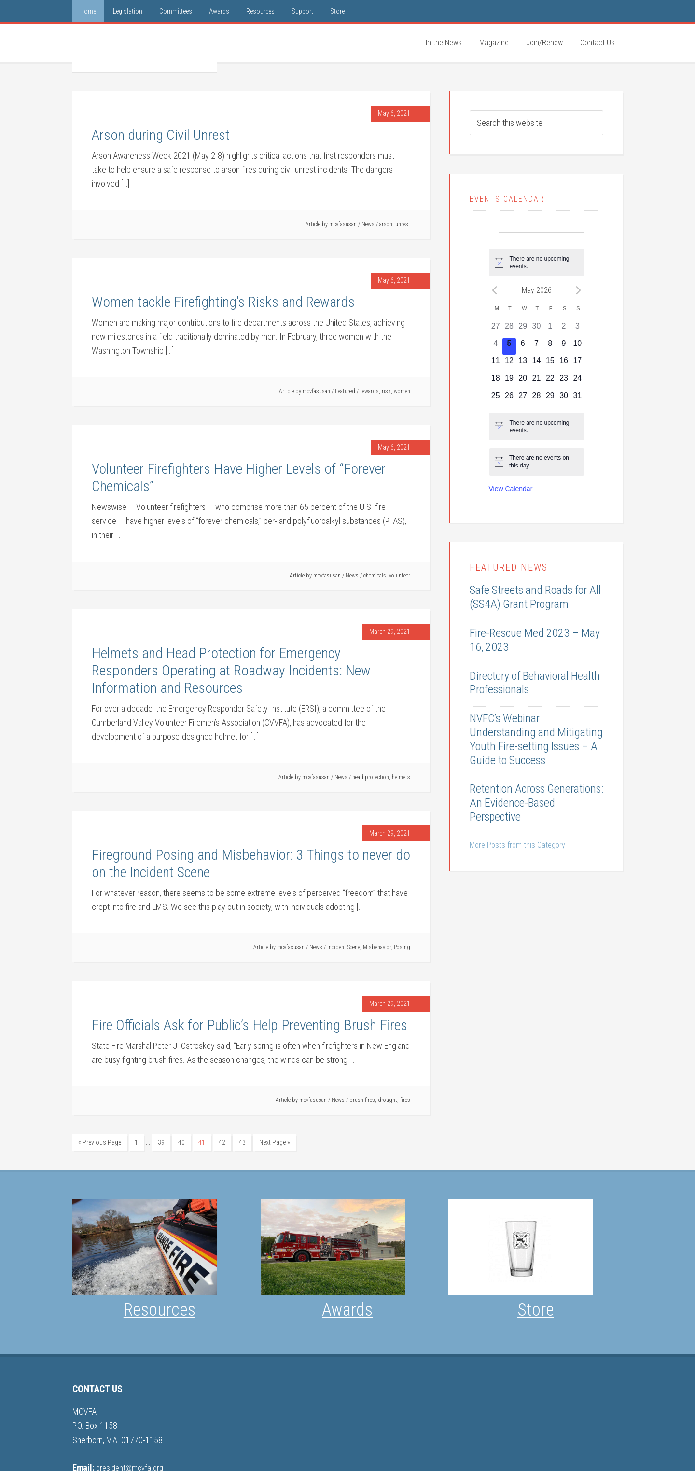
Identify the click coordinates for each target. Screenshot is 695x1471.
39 (161, 1142)
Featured (345, 391)
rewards (369, 391)
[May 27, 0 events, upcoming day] (522, 398)
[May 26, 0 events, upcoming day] (509, 398)
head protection (370, 777)
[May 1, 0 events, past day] (550, 329)
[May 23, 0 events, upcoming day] (563, 381)
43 (242, 1142)
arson (385, 224)
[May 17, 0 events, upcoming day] (577, 363)
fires (405, 1100)
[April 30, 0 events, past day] (536, 329)
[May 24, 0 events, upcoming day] (577, 381)
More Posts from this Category (517, 845)
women (402, 391)
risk (386, 391)
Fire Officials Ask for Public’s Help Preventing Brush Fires (249, 1025)
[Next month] (578, 290)
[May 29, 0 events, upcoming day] (550, 398)
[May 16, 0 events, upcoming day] (563, 363)
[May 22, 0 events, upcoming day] (550, 381)
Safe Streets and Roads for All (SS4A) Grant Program (535, 597)
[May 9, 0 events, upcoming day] (563, 346)
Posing (402, 947)
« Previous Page (99, 1142)
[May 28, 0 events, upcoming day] (536, 398)
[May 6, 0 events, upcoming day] (522, 346)
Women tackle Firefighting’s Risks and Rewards (223, 301)
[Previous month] (494, 290)
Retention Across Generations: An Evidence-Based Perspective (536, 803)
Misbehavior (377, 947)
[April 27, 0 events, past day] (495, 329)
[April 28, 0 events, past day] (509, 329)
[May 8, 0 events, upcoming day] (550, 346)
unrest (402, 224)
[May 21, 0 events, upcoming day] (536, 381)
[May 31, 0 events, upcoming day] (577, 398)
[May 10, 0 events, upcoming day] (577, 346)
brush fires (362, 1100)
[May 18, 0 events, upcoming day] (495, 381)
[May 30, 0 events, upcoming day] (563, 398)
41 (201, 1142)
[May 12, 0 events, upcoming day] (509, 363)
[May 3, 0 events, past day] (577, 329)
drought (387, 1100)
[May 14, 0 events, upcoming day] (536, 363)
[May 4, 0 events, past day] (495, 346)
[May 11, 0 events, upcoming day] (495, 363)
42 (222, 1142)
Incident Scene (343, 947)
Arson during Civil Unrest (161, 134)
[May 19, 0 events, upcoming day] (509, 381)
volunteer (399, 575)
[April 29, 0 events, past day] (522, 329)
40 (181, 1142)
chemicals (374, 575)
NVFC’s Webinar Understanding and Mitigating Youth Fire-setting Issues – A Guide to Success (536, 739)
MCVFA (144, 48)
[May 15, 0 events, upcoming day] (550, 363)
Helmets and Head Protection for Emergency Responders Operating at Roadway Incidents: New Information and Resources (231, 670)
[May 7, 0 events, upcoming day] (536, 346)
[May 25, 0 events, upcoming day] (495, 398)
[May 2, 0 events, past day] (563, 329)
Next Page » (274, 1142)
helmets (401, 777)
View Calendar (511, 489)
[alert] (536, 262)
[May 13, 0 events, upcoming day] (522, 363)
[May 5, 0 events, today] (509, 346)
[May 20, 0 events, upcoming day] (522, 381)
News (368, 224)
